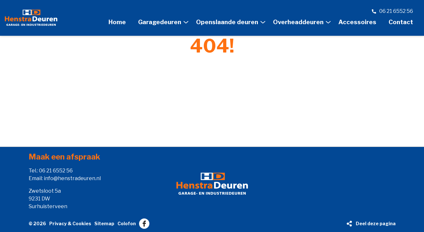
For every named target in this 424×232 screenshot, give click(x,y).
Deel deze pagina (376, 223)
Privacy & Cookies (70, 223)
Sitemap (104, 223)
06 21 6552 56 (56, 171)
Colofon (127, 223)
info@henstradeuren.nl (72, 178)
